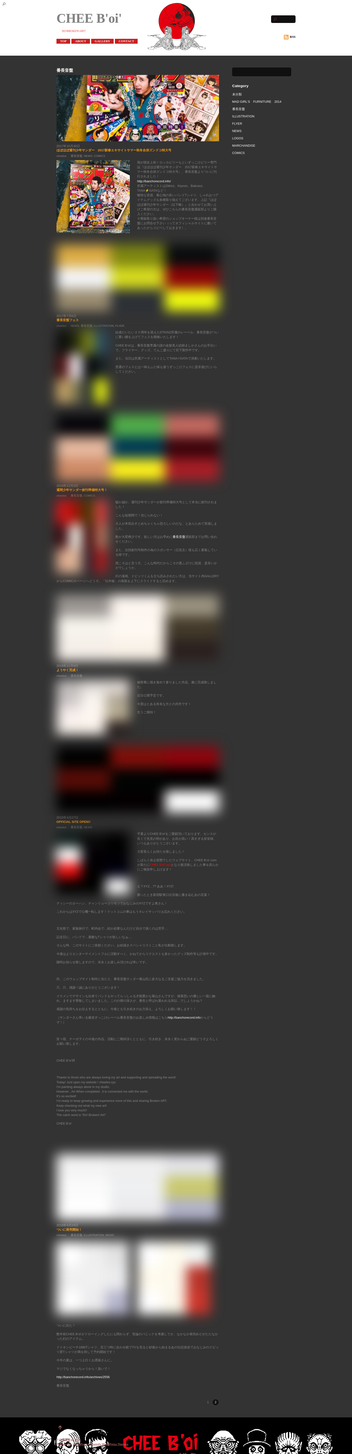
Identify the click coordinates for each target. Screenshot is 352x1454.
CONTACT (126, 41)
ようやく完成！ (67, 670)
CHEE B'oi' (66, 1439)
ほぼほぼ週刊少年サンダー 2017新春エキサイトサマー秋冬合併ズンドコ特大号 (113, 150)
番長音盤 (76, 155)
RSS (290, 37)
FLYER (119, 325)
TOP (63, 41)
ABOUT (80, 41)
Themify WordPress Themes (109, 1444)
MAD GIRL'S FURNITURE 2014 (256, 101)
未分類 (237, 94)
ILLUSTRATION (104, 325)
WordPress (80, 1444)
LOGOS (237, 138)
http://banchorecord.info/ (154, 181)
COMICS (99, 155)
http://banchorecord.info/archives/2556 (83, 1377)
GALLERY (102, 41)
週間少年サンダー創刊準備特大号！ (81, 490)
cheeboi (61, 155)
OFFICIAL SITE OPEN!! (73, 822)
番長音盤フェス (67, 320)
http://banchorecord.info (184, 1017)
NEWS (88, 155)
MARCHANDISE (243, 145)
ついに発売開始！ (69, 1229)
